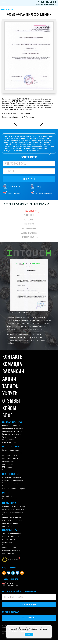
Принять (29, 634)
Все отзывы (7, 9)
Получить (29, 179)
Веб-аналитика (9, 503)
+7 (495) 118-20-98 (46, 2)
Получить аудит (29, 604)
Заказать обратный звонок (46, 4)
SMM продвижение (10, 474)
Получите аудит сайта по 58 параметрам (19, 591)
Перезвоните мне (29, 617)
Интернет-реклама (10, 446)
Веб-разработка (9, 530)
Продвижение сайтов (12, 422)
